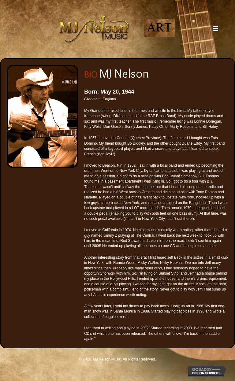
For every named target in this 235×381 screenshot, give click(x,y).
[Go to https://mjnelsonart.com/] (160, 28)
